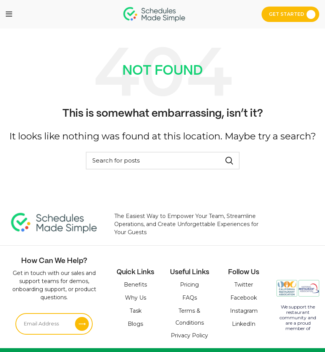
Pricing (189, 284)
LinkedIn (243, 323)
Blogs (135, 323)
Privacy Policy (189, 335)
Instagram (244, 310)
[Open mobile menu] (9, 14)
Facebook (243, 297)
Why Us (135, 297)
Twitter (243, 284)
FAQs (189, 297)
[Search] (163, 160)
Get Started (286, 14)
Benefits (135, 284)
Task (136, 310)
